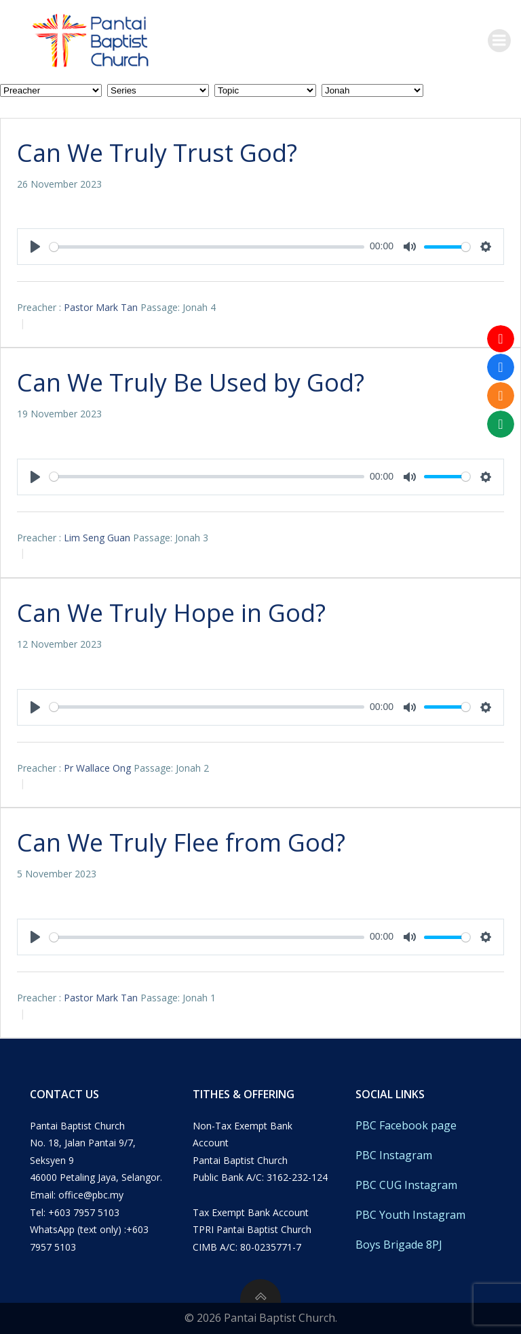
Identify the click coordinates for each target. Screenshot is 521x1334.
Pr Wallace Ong (97, 768)
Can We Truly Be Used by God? (190, 382)
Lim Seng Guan (97, 537)
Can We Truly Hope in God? (171, 612)
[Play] (35, 246)
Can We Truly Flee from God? (181, 842)
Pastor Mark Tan (101, 307)
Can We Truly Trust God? (157, 152)
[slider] (207, 247)
